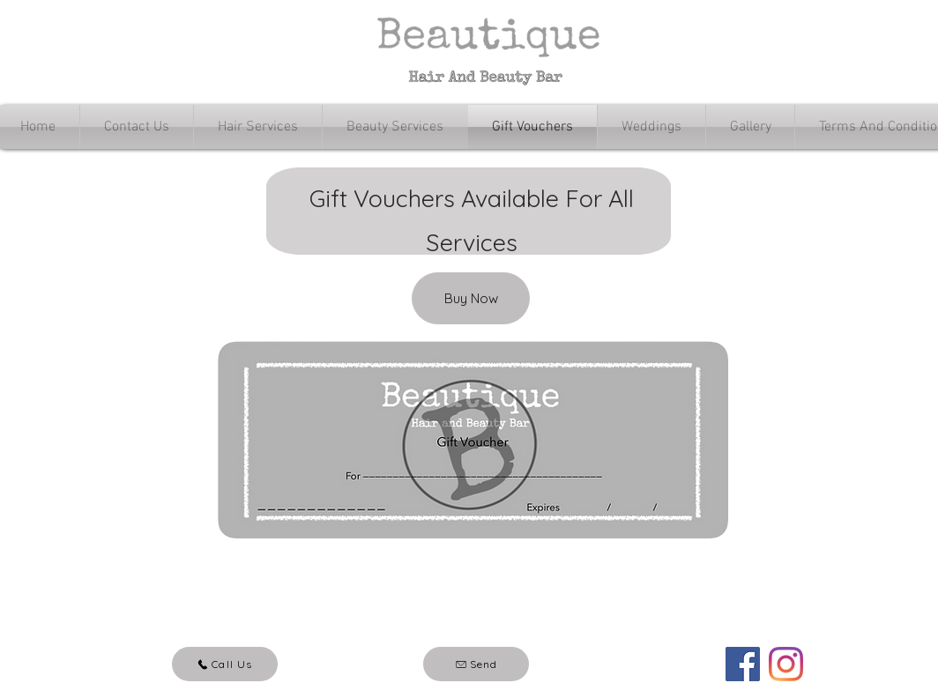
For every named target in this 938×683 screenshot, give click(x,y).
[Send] (476, 664)
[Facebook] (743, 664)
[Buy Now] (471, 298)
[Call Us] (225, 664)
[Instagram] (786, 664)
